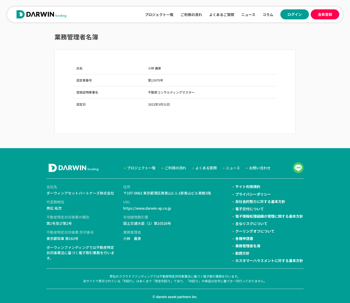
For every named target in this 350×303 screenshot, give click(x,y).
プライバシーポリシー (253, 194)
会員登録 (325, 14)
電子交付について (249, 208)
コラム (267, 14)
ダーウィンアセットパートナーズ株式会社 (80, 193)
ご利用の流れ (191, 14)
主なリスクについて (251, 223)
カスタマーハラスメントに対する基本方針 (269, 260)
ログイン (295, 14)
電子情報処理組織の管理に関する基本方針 (269, 216)
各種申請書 (244, 238)
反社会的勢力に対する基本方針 (260, 201)
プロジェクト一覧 (159, 14)
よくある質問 (206, 167)
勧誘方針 (242, 253)
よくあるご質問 (221, 14)
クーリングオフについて (255, 231)
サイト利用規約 (247, 186)
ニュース (248, 14)
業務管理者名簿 (247, 245)
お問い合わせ (260, 167)
